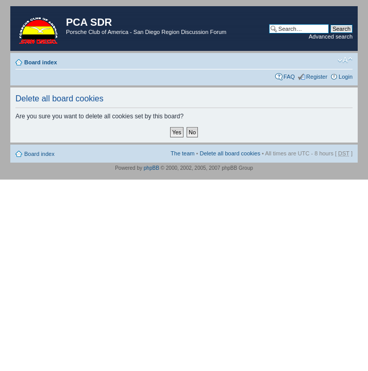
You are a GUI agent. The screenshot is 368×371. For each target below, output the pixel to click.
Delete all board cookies (229, 153)
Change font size (345, 60)
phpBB (151, 168)
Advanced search (331, 36)
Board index (40, 62)
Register (316, 77)
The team (182, 153)
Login (346, 77)
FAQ (289, 77)
